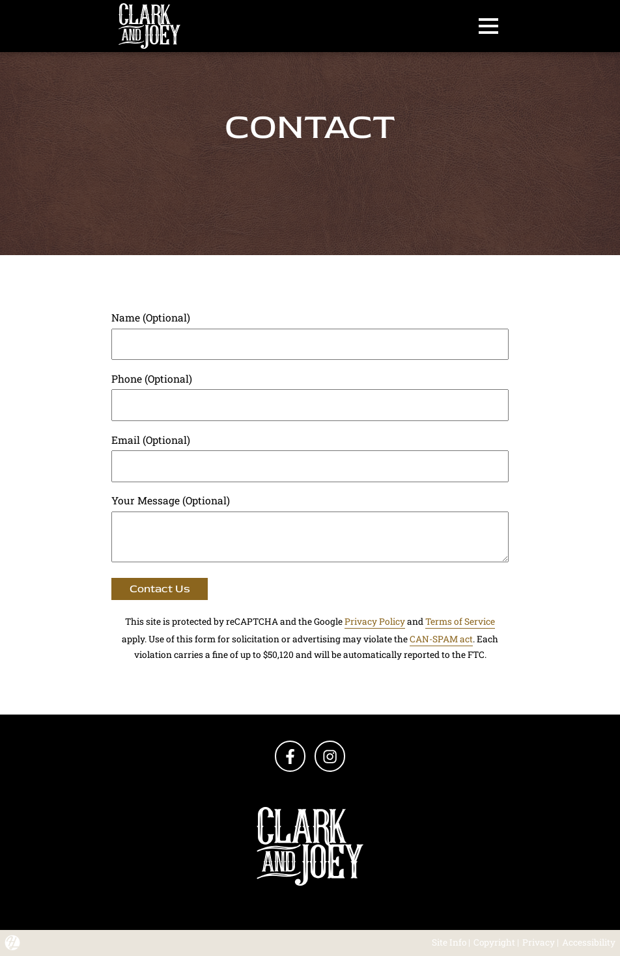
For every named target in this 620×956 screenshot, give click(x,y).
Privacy (538, 942)
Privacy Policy (375, 621)
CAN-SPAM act (441, 639)
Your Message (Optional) (170, 500)
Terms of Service (460, 621)
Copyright (494, 942)
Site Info (449, 942)
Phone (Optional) (151, 378)
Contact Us (160, 588)
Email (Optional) (150, 439)
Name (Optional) (150, 317)
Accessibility (588, 942)
